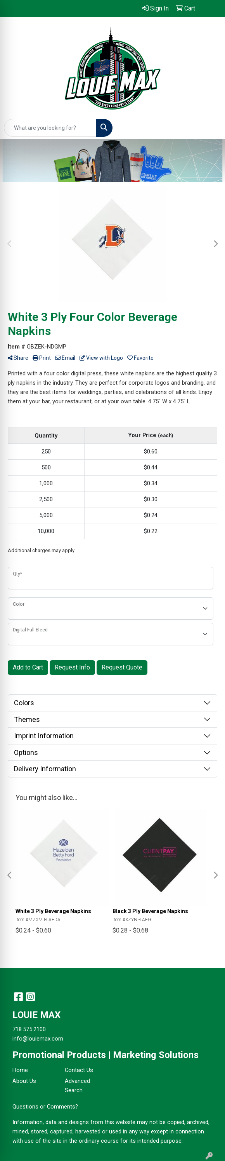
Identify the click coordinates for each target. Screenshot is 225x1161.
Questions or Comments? (45, 1106)
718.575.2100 (29, 1029)
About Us (24, 1080)
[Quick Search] (50, 128)
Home (20, 1070)
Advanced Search (77, 1085)
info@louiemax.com (37, 1038)
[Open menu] (209, 128)
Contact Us (79, 1070)
